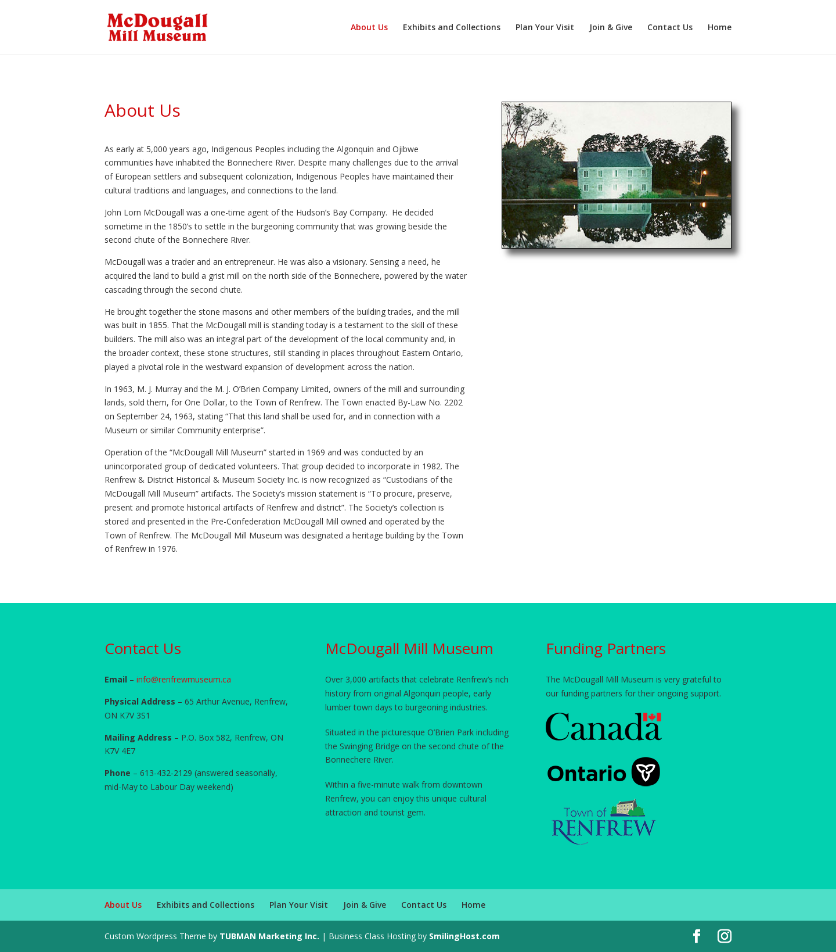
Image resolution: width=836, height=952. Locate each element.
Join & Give (610, 28)
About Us (369, 28)
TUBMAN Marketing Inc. (269, 936)
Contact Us (670, 28)
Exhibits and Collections (451, 28)
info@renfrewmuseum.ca (183, 679)
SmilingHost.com (464, 936)
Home (720, 28)
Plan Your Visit (545, 28)
